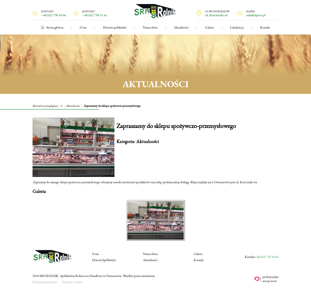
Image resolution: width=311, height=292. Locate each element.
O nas (83, 27)
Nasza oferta (150, 27)
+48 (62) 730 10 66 (266, 257)
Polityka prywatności (45, 282)
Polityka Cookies (72, 282)
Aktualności (181, 27)
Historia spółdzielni (114, 27)
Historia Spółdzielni (104, 260)
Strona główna (52, 27)
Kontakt (265, 27)
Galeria (209, 27)
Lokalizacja (237, 27)
